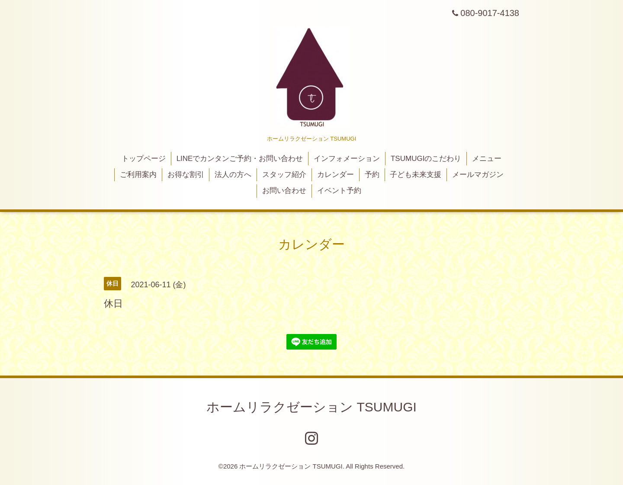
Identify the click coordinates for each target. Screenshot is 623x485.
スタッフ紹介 (284, 174)
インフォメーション (347, 158)
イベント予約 (339, 190)
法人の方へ (233, 174)
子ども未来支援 (415, 174)
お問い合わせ (284, 190)
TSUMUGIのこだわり (426, 158)
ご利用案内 (138, 174)
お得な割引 (185, 174)
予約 (372, 174)
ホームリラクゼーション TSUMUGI (311, 407)
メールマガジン (478, 174)
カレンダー (335, 174)
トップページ (144, 158)
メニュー (486, 158)
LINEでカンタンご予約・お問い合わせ (240, 158)
